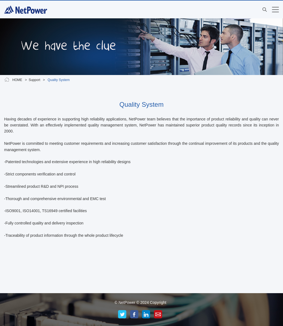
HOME (17, 80)
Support (35, 80)
